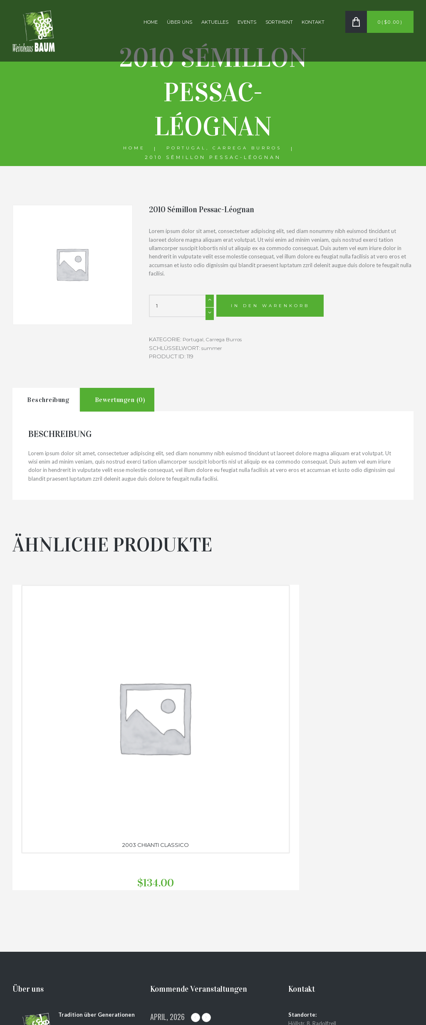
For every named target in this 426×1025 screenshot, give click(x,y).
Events (247, 22)
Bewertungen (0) (146, 403)
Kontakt (313, 22)
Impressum (303, 975)
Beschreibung (56, 403)
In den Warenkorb (273, 307)
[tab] (54, 403)
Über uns (179, 22)
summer (212, 348)
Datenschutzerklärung (318, 966)
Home (151, 22)
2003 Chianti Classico (75, 713)
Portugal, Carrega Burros (224, 148)
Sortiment (279, 22)
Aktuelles (214, 22)
